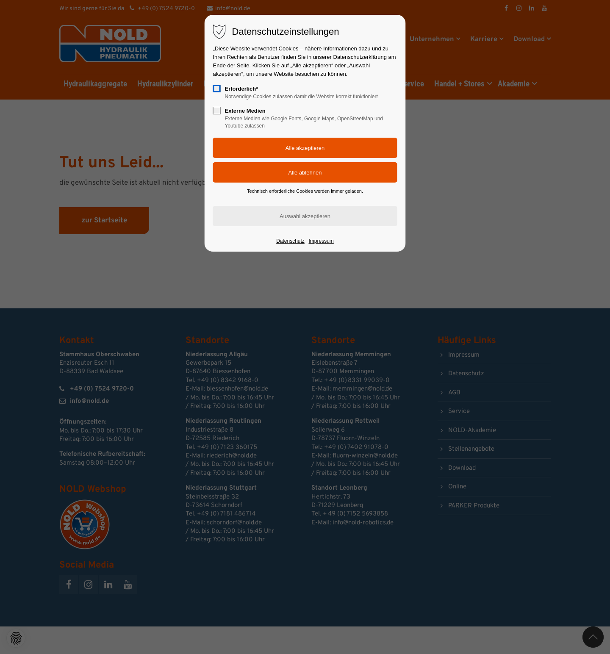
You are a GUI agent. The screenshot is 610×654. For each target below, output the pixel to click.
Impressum (320, 241)
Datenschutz (290, 241)
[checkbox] (217, 88)
